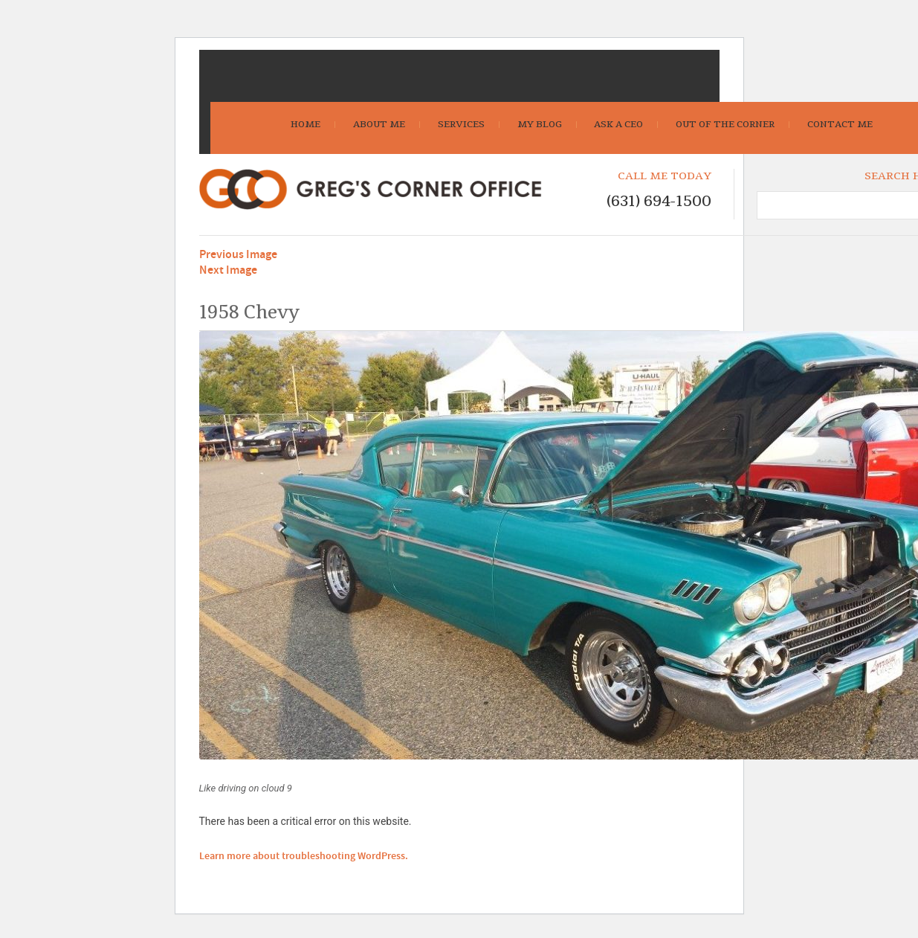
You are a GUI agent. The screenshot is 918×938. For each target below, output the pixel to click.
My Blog (539, 124)
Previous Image (238, 255)
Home (305, 124)
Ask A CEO (618, 124)
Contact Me (840, 124)
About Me (379, 124)
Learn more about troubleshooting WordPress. (303, 856)
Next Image (228, 270)
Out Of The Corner (725, 124)
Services (461, 124)
